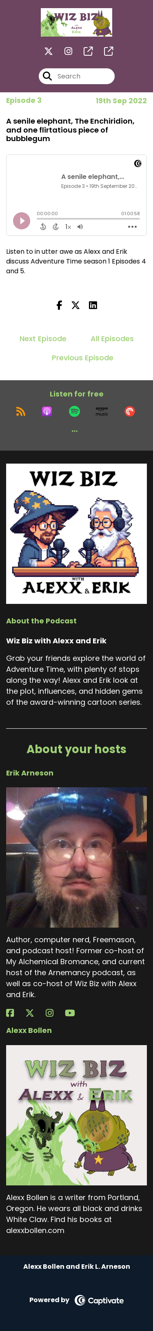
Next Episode (43, 338)
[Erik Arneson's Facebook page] (15, 1013)
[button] (74, 431)
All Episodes (112, 338)
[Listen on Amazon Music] (102, 411)
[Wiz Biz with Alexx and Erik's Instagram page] (63, 51)
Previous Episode (82, 358)
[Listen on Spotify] (74, 411)
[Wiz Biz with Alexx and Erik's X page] (48, 51)
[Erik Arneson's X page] (34, 1013)
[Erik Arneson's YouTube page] (75, 1013)
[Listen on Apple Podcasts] (47, 411)
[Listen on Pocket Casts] (130, 411)
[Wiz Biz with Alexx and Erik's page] (83, 51)
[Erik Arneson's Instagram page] (54, 1013)
